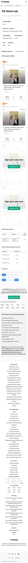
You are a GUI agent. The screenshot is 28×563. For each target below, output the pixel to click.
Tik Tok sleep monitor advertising (10, 330)
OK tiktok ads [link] (18, 5)
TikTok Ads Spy (13, 414)
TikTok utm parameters (14, 369)
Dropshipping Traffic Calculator (14, 377)
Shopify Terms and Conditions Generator (14, 394)
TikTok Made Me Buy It (14, 444)
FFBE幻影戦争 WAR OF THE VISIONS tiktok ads (8, 305)
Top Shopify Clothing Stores (14, 453)
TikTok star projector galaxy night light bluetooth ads (11, 335)
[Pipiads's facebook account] (9, 554)
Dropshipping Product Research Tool (14, 436)
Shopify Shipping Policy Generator (14, 399)
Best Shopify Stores (14, 446)
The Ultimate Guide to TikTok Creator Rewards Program (14, 506)
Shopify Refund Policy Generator (14, 391)
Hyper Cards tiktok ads (8, 307)
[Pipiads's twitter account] (12, 554)
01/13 (14, 489)
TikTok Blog (14, 465)
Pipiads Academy (14, 474)
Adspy (14, 411)
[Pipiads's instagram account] (19, 554)
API (14, 534)
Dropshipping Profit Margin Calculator (14, 386)
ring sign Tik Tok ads (7, 325)
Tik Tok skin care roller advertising (10, 327)
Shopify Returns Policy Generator (13, 397)
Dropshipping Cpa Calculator (14, 380)
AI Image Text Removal (14, 431)
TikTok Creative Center (14, 420)
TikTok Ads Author (14, 472)
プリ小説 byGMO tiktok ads (24, 305)
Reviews (14, 427)
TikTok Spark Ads (14, 416)
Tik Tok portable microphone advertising (12, 323)
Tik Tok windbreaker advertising (10, 320)
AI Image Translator (14, 429)
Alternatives (14, 425)
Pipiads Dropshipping (14, 438)
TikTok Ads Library (14, 418)
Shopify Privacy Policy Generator (14, 388)
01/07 (19, 492)
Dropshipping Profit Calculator (14, 384)
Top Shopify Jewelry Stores (14, 450)
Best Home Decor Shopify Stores (14, 457)
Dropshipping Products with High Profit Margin (14, 441)
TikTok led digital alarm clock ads (10, 341)
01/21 (9, 489)
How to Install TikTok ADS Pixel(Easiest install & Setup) (14, 523)
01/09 (9, 492)
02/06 (14, 487)
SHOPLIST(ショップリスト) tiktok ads (24, 307)
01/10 (19, 489)
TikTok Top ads (14, 467)
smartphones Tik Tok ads (8, 332)
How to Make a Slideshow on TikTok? (14, 520)
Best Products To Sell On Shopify (14, 455)
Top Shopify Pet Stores (14, 448)
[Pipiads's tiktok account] (16, 554)
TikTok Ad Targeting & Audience (14, 371)
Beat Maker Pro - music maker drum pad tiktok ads (3, 307)
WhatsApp (14, 532)
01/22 (19, 487)
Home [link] (2, 5)
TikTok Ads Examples (14, 463)
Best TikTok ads (14, 470)
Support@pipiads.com (14, 530)
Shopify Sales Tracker (14, 367)
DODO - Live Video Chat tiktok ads (19, 305)
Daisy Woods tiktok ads (14, 307)
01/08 (14, 492)
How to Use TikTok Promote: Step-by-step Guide (14, 510)
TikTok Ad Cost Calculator (14, 382)
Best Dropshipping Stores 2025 (14, 433)
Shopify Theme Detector (13, 373)
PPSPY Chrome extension (14, 403)
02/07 (9, 487)
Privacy (8, 557)
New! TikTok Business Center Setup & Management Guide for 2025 (14, 502)
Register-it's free (14, 166)
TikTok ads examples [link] (9, 5)
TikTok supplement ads (8, 339)
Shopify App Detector (14, 375)
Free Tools (14, 401)
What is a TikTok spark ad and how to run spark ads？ (14, 517)
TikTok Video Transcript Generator (14, 422)
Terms (13, 557)
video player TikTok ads (8, 318)
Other (22, 483)
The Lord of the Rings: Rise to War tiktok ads (14, 305)
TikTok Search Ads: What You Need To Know (14, 498)
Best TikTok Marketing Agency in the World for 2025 (14, 513)
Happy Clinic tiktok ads (3, 305)
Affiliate (14, 405)
